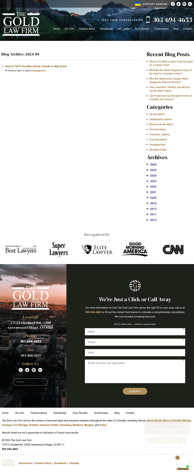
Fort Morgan (20, 425)
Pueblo (54, 425)
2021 (151, 192)
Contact (187, 28)
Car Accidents (157, 114)
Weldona (78, 425)
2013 (151, 208)
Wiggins (89, 425)
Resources (25, 463)
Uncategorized (38, 70)
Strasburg (65, 425)
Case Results (142, 28)
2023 (151, 181)
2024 (151, 175)
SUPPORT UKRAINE (151, 4)
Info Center (124, 28)
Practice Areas (87, 28)
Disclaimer (60, 463)
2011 (151, 214)
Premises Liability (159, 134)
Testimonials (161, 28)
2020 (151, 197)
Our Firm (69, 28)
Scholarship (106, 28)
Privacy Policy (43, 463)
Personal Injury (157, 129)
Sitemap (74, 463)
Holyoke (44, 425)
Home (56, 28)
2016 (151, 203)
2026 (151, 164)
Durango (7, 425)
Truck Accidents (158, 139)
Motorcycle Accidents (161, 124)
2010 (151, 220)
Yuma (103, 425)
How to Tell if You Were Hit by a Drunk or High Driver (36, 66)
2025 (151, 170)
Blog (175, 28)
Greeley (33, 425)
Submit (135, 391)
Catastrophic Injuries (160, 119)
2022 (151, 186)
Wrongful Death (157, 149)
